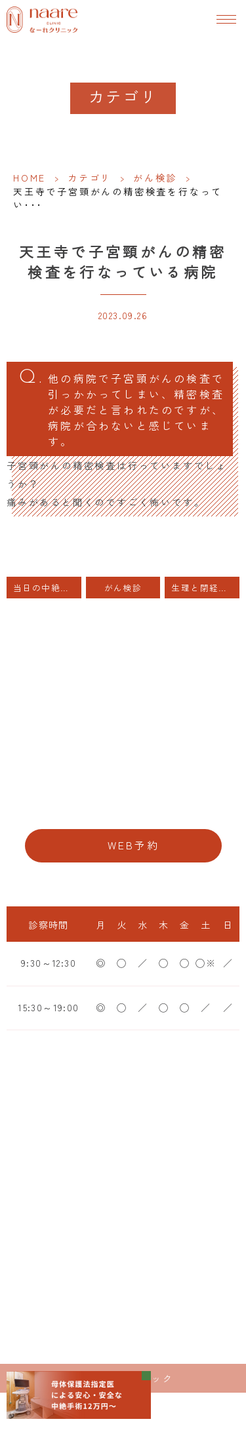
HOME (29, 177)
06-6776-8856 (123, 804)
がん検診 (155, 177)
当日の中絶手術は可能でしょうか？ (47, 587)
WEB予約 (134, 845)
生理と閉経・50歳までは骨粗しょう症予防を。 (205, 587)
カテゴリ (90, 177)
